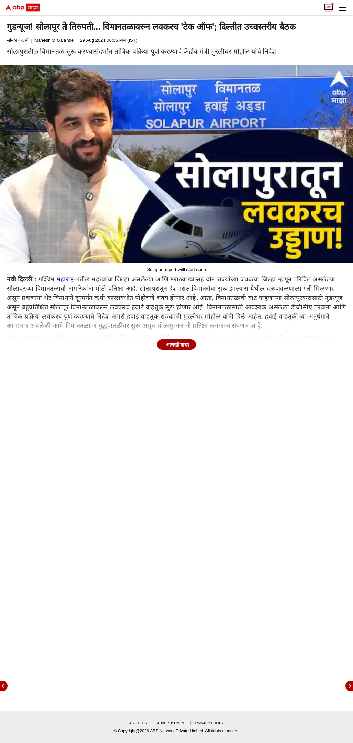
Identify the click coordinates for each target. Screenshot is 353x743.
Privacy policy (209, 723)
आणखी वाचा (177, 345)
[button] (342, 7)
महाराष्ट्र (65, 279)
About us (138, 723)
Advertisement (171, 723)
